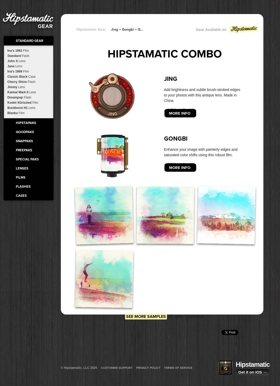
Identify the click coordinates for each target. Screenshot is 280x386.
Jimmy (16, 87)
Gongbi (175, 138)
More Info (179, 113)
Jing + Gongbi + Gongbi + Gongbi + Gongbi (127, 29)
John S (16, 61)
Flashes (23, 187)
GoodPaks (25, 132)
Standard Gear (29, 41)
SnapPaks (24, 141)
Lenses (22, 168)
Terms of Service (178, 368)
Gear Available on (227, 31)
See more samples (146, 316)
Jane (15, 66)
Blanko (16, 113)
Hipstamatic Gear (91, 29)
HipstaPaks (26, 123)
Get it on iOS (252, 372)
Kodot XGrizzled (23, 102)
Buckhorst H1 (21, 108)
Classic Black (22, 76)
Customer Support (117, 368)
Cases (21, 196)
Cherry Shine (21, 82)
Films (20, 177)
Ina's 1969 (18, 71)
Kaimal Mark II (22, 92)
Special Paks (27, 159)
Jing (170, 79)
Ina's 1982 (18, 51)
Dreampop (19, 97)
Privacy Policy (148, 368)
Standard (19, 56)
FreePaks (24, 150)
